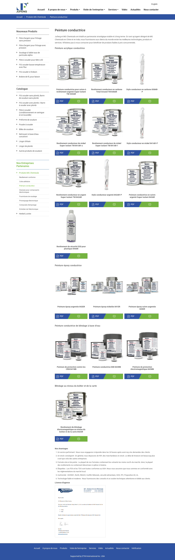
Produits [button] (74, 9)
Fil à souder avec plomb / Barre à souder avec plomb (32, 104)
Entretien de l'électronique (28, 209)
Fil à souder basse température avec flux (32, 66)
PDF (59, 101)
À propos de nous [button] (56, 9)
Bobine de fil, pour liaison (29, 77)
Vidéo (124, 9)
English (154, 4)
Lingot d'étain (24, 141)
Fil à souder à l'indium (28, 72)
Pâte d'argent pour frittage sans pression (30, 39)
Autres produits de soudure (30, 151)
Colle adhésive (24, 182)
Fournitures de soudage (28, 196)
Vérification (136, 548)
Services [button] (112, 9)
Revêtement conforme (27, 177)
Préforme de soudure (28, 120)
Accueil (41, 9)
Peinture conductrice (26, 186)
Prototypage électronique (28, 201)
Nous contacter (151, 9)
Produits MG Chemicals (36, 17)
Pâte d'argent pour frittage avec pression (32, 46)
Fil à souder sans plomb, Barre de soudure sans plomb (31, 96)
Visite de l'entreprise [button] (93, 9)
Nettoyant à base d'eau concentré (29, 135)
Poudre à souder (26, 124)
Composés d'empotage (27, 205)
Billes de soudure (26, 129)
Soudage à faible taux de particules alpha (29, 54)
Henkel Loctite (25, 214)
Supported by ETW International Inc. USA (87, 556)
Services (92, 548)
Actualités (135, 9)
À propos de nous (50, 548)
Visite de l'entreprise (78, 548)
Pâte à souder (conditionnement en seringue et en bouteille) (31, 112)
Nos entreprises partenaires (25, 164)
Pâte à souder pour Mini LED (31, 60)
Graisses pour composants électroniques (29, 191)
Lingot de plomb (26, 146)
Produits (63, 548)
